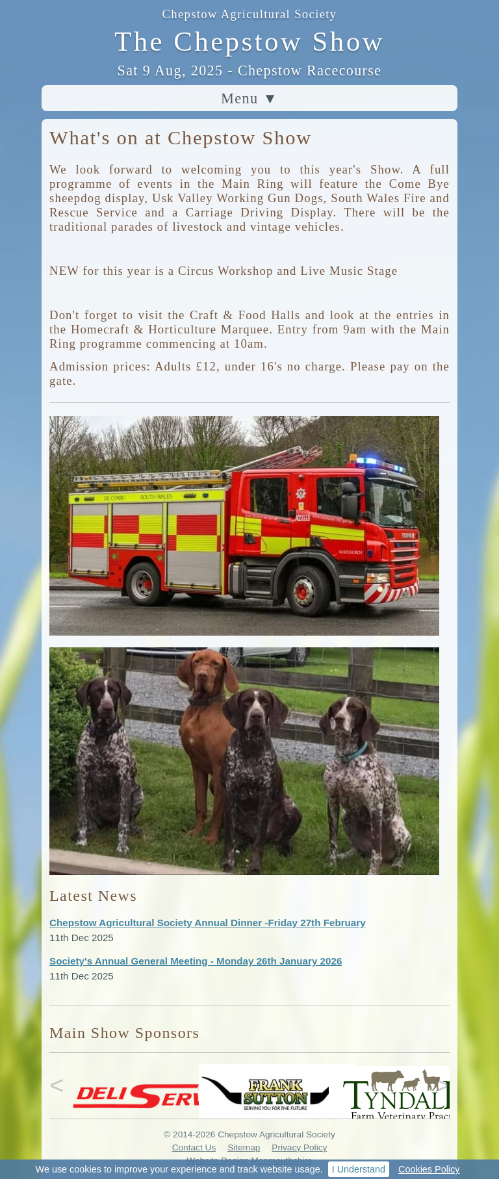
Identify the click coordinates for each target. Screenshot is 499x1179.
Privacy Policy (299, 1147)
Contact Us (194, 1147)
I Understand (358, 1169)
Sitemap (243, 1147)
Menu (249, 98)
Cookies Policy (428, 1169)
